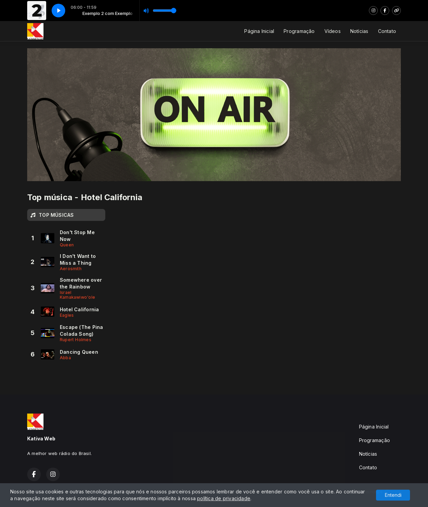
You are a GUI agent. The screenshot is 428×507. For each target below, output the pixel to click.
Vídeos (332, 31)
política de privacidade (223, 498)
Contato (387, 31)
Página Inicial (259, 31)
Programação (299, 31)
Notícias (359, 31)
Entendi (393, 495)
